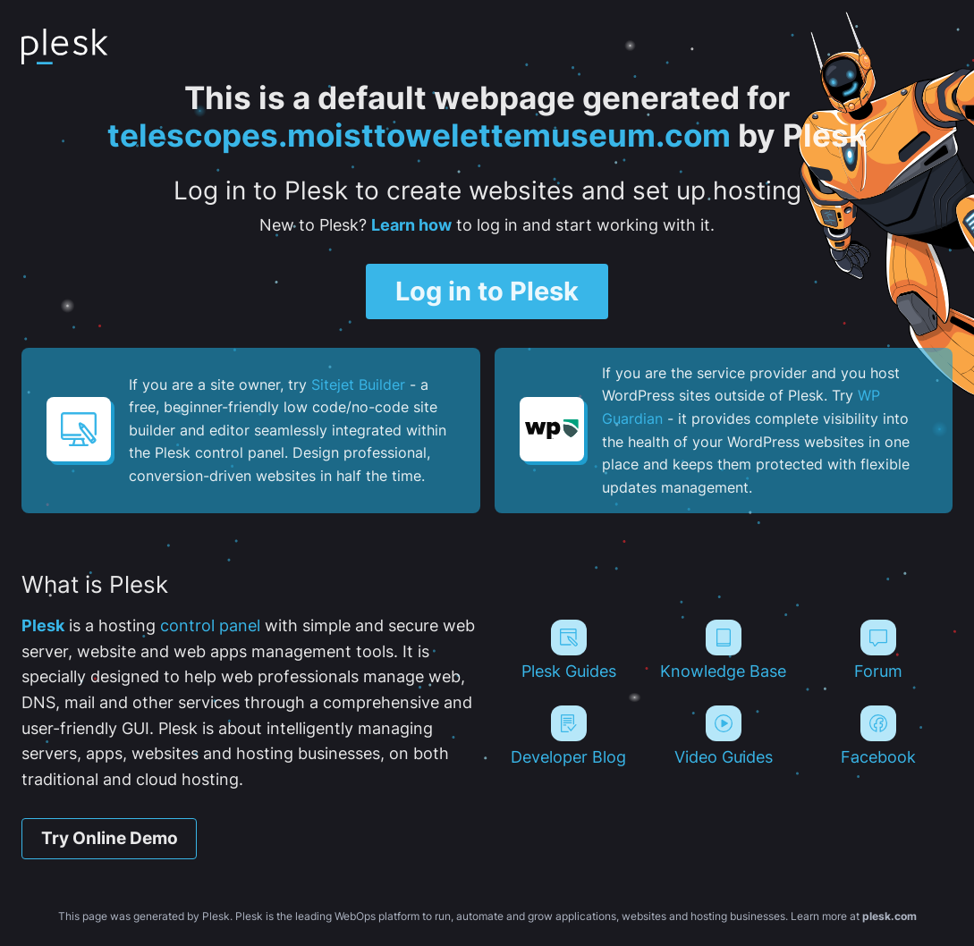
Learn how (411, 224)
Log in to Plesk (487, 291)
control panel (210, 625)
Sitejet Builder (358, 384)
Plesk (42, 625)
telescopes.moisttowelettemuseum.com (419, 135)
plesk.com (889, 916)
